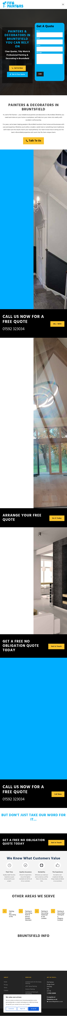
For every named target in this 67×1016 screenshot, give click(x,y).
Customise (11, 1009)
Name (50, 33)
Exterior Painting (30, 989)
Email (50, 40)
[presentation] (50, 68)
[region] (22, 1003)
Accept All (33, 1009)
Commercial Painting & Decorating (31, 993)
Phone (50, 48)
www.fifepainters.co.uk (56, 1002)
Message (50, 58)
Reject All (22, 1009)
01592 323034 (14, 329)
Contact (6, 991)
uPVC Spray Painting (31, 987)
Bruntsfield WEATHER (33, 955)
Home (5, 982)
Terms (5, 988)
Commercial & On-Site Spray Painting (33, 983)
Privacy (6, 985)
